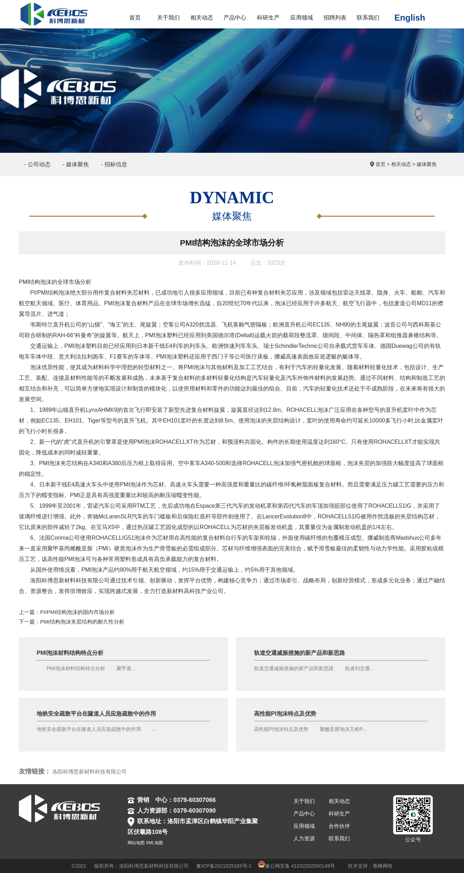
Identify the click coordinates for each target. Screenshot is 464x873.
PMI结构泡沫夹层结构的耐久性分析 (82, 622)
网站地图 (136, 842)
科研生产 (339, 813)
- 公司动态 (37, 164)
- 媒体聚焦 (76, 164)
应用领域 (304, 826)
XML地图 (154, 842)
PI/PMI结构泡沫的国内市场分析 (77, 612)
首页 (380, 164)
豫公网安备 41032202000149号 (296, 866)
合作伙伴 (339, 826)
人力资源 (304, 838)
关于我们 (304, 801)
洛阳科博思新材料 (53, 580)
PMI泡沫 (114, 303)
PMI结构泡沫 (35, 282)
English (409, 17)
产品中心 (304, 813)
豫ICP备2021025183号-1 (224, 866)
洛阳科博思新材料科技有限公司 (89, 772)
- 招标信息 (114, 164)
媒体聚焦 (427, 164)
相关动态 (401, 164)
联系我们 (339, 838)
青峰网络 (383, 866)
